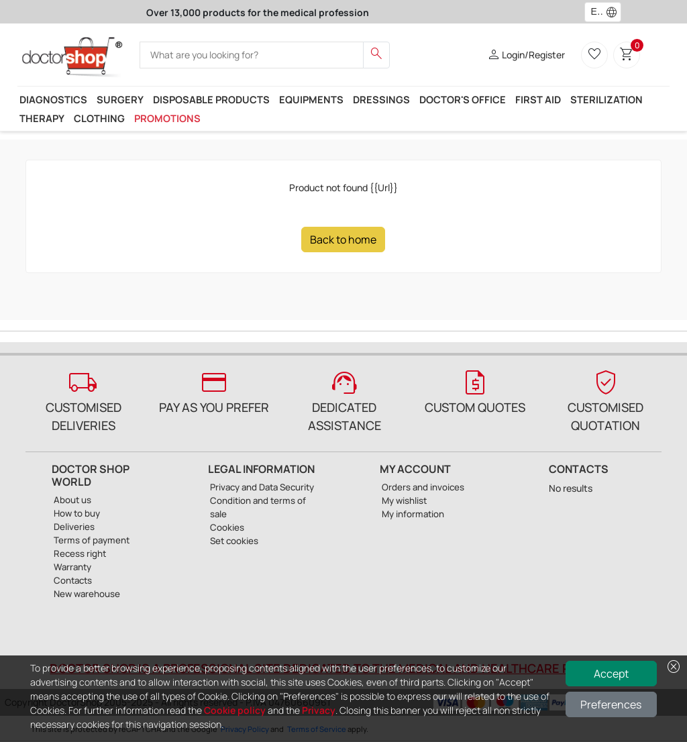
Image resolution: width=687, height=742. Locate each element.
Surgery (120, 99)
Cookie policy (235, 710)
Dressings (381, 99)
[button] (614, 12)
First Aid (538, 99)
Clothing (99, 118)
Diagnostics (53, 99)
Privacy (318, 710)
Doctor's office (462, 99)
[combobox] (594, 12)
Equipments (311, 99)
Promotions (167, 118)
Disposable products (211, 99)
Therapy (41, 118)
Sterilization (606, 99)
